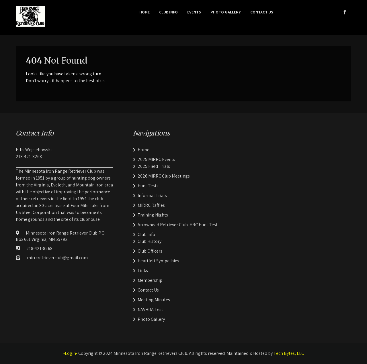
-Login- (70, 353)
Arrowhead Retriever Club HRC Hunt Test (178, 225)
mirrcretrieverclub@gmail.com (57, 258)
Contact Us (261, 12)
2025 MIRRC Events (156, 159)
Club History (149, 241)
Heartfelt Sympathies (158, 261)
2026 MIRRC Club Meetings (164, 176)
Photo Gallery (225, 12)
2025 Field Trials (154, 166)
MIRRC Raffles (151, 205)
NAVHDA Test (150, 309)
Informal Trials (152, 195)
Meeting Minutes (154, 300)
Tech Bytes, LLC (289, 353)
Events (194, 12)
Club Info (168, 12)
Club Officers (150, 251)
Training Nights (153, 215)
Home (144, 12)
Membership (150, 280)
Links (143, 270)
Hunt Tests (148, 186)
